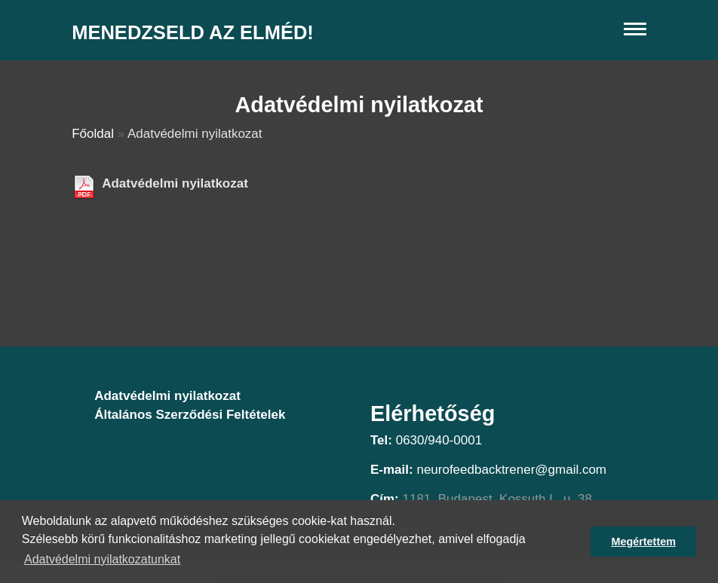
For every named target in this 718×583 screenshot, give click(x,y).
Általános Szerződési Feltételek (189, 414)
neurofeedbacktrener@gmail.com (511, 469)
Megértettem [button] (643, 542)
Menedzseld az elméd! (193, 32)
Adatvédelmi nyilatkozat (175, 183)
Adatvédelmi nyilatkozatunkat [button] (102, 559)
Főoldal (93, 134)
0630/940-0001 (439, 440)
